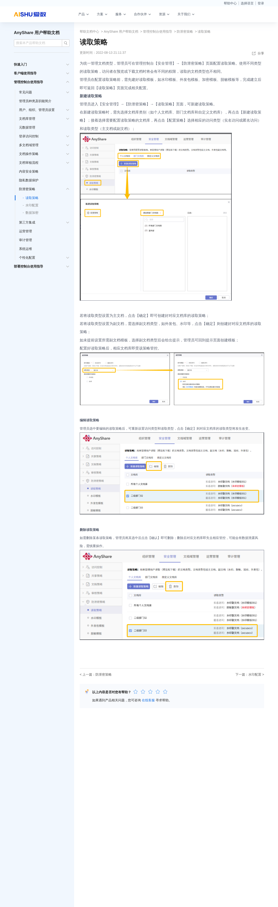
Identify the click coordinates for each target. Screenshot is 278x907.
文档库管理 (27, 118)
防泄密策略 (27, 189)
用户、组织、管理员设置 (37, 110)
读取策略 (31, 198)
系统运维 (25, 249)
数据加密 (31, 212)
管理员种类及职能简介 (35, 101)
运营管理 (25, 231)
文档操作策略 (28, 154)
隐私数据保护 (28, 180)
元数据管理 (27, 127)
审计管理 (25, 240)
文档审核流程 (28, 162)
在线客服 (148, 700)
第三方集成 (27, 222)
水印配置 (31, 205)
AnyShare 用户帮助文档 (37, 32)
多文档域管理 (28, 145)
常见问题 (25, 92)
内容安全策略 (28, 171)
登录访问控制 (28, 136)
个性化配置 (27, 257)
